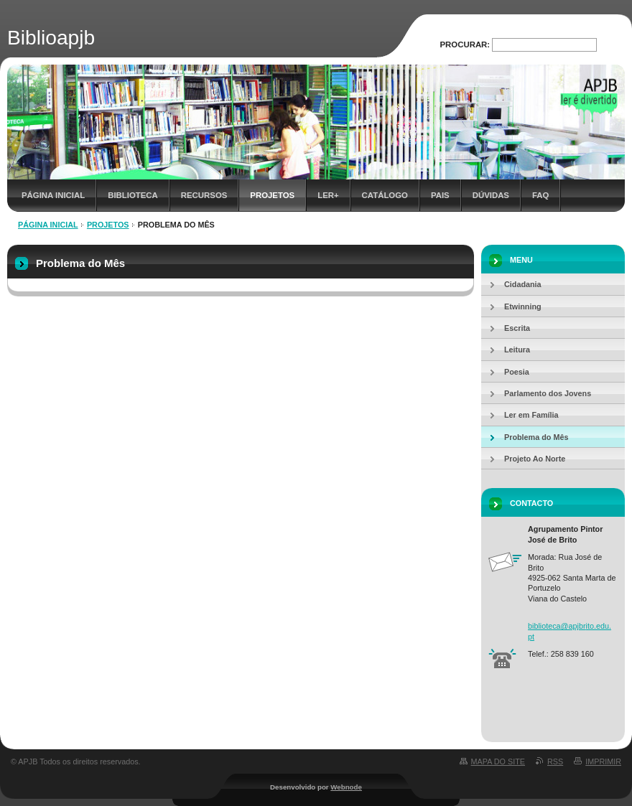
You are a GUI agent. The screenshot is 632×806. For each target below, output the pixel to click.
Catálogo (385, 195)
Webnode (346, 787)
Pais (440, 195)
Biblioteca (133, 195)
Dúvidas (491, 195)
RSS (555, 761)
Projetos (272, 195)
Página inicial (53, 195)
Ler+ (327, 195)
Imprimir (603, 761)
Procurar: (465, 44)
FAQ (540, 195)
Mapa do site (498, 761)
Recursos (204, 195)
